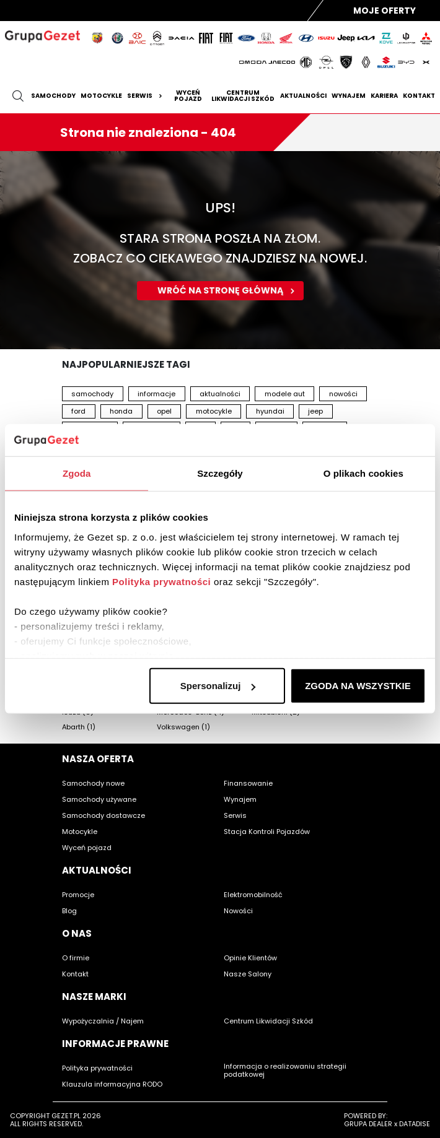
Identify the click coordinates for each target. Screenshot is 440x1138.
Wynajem (349, 96)
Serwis (146, 96)
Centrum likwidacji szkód (243, 96)
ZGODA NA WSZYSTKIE (358, 685)
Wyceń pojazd (188, 96)
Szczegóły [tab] (219, 473)
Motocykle (101, 96)
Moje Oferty (384, 10)
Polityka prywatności (161, 581)
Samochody (53, 96)
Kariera (384, 96)
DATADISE (414, 1124)
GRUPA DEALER (368, 1124)
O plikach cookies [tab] (363, 473)
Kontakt (419, 96)
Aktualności (303, 96)
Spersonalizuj (218, 685)
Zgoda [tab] (77, 473)
